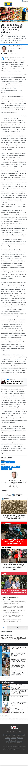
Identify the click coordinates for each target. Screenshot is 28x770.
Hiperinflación (5, 466)
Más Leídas (4, 645)
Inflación (13, 466)
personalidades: (6, 460)
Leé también (12, 379)
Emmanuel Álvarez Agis (8, 462)
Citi (10, 469)
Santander (5, 469)
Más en (14, 495)
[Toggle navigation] (2, 4)
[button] (25, 65)
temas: (3, 465)
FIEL (19, 466)
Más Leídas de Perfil (7, 682)
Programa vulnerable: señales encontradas (15, 382)
